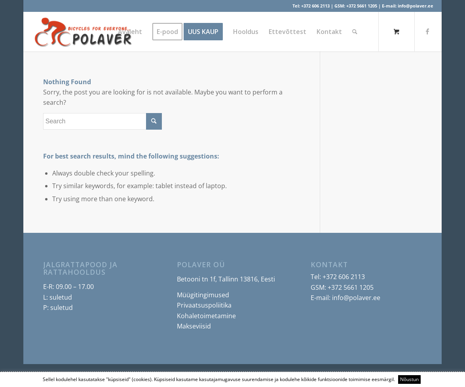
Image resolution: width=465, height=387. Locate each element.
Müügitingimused (203, 295)
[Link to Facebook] (427, 31)
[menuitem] (130, 31)
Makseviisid (194, 326)
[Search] (355, 31)
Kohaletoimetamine (206, 315)
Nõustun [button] (409, 379)
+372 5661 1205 (361, 6)
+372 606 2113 (315, 6)
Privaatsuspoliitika (204, 305)
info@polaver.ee (415, 6)
